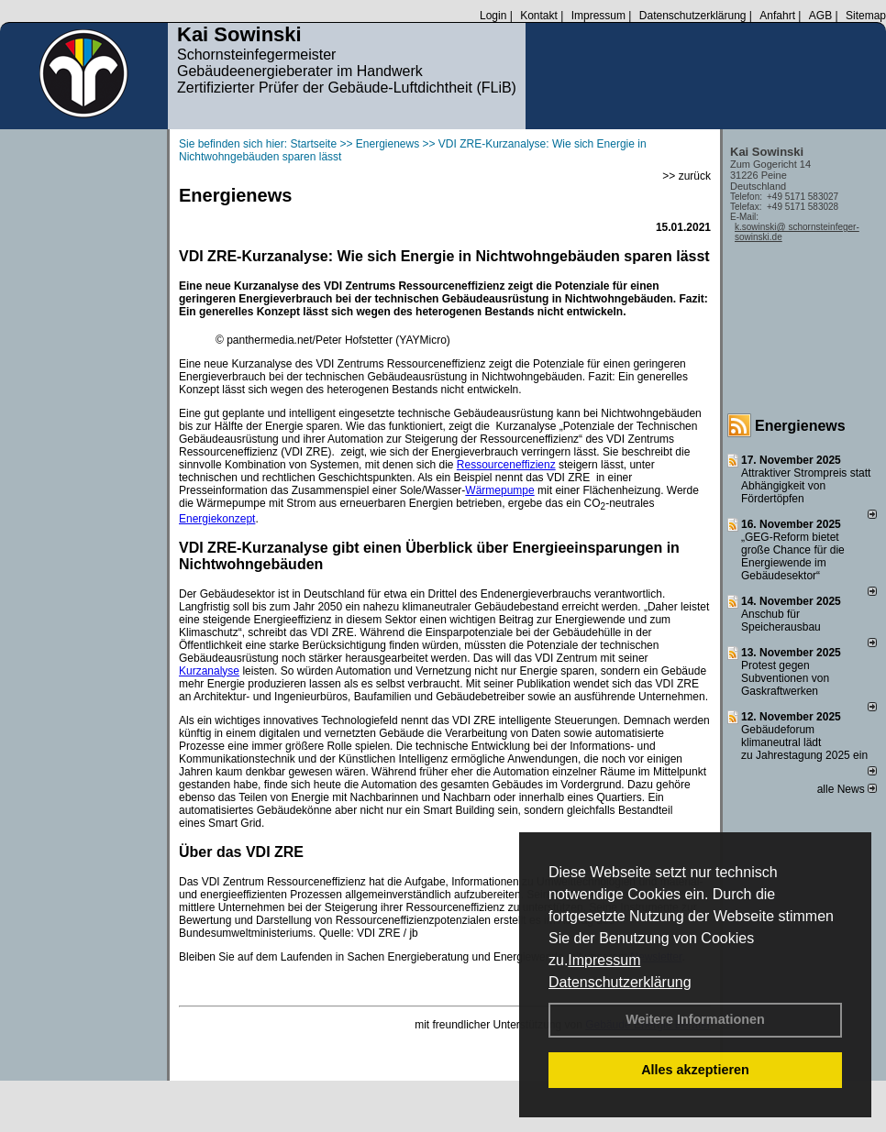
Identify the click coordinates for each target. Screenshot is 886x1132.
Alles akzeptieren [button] (695, 1069)
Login (493, 15)
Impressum (604, 960)
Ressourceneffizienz (506, 464)
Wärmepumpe (499, 490)
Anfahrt (777, 15)
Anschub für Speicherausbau (781, 620)
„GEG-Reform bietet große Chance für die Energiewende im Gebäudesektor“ (793, 556)
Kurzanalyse (209, 671)
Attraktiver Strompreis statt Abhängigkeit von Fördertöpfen (805, 486)
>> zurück (686, 176)
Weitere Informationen (695, 1019)
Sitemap (866, 15)
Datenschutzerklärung (620, 982)
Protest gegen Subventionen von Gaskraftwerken (785, 678)
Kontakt (539, 15)
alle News (847, 789)
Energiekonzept (217, 518)
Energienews (800, 426)
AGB (820, 15)
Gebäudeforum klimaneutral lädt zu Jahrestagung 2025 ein (804, 742)
